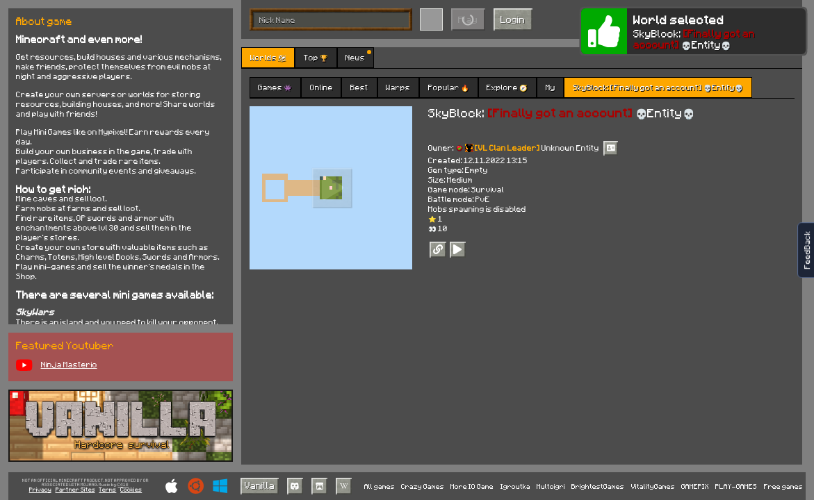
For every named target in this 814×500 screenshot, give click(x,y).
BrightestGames (597, 486)
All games (379, 486)
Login (512, 19)
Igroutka (515, 486)
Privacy (40, 490)
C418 (123, 485)
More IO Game (472, 486)
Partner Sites (75, 490)
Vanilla (260, 485)
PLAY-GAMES (736, 486)
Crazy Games (422, 486)
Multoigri (551, 486)
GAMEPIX (695, 486)
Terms (107, 490)
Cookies (131, 490)
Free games (783, 486)
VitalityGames (653, 486)
